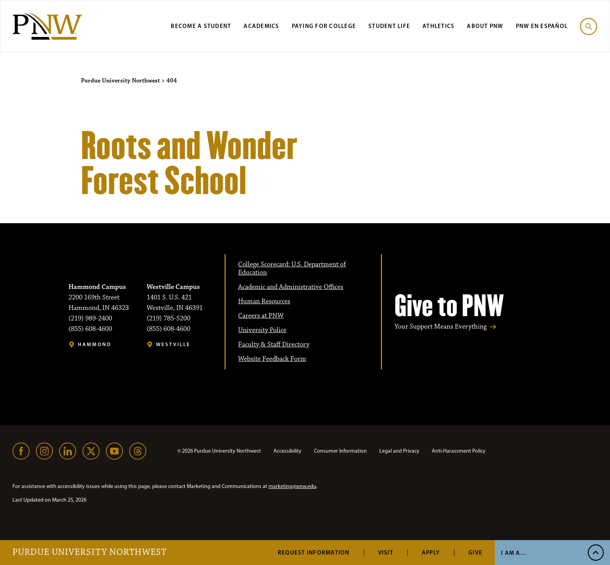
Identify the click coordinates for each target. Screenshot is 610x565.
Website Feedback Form (272, 359)
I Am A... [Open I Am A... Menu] (513, 552)
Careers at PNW (261, 315)
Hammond (95, 344)
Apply (431, 552)
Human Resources (264, 301)
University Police (262, 330)
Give (475, 552)
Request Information (314, 552)
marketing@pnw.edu (292, 486)
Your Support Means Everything (440, 327)
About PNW (485, 26)
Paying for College (324, 26)
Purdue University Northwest (89, 552)
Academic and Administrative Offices (290, 287)
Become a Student (201, 26)
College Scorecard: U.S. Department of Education (292, 268)
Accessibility (287, 451)
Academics (261, 26)
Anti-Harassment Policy (459, 451)
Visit (385, 552)
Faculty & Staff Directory (273, 344)
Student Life (389, 26)
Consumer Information (340, 451)
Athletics (438, 26)
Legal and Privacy (399, 451)
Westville (173, 344)
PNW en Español (542, 26)
